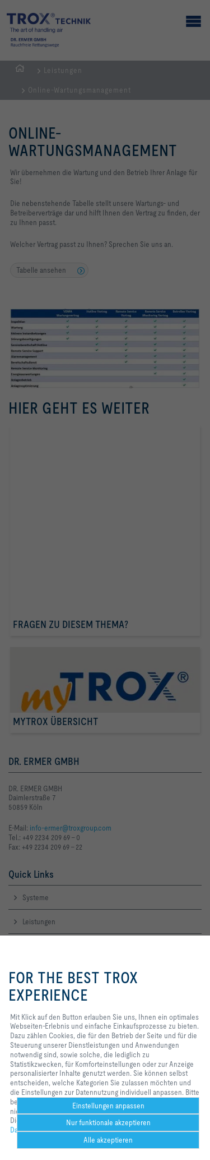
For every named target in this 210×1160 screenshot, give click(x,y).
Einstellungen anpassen (108, 1105)
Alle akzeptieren (108, 1139)
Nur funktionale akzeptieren (108, 1122)
